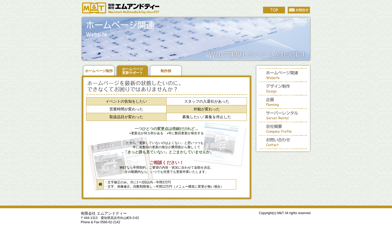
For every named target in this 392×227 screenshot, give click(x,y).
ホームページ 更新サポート (132, 71)
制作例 (166, 71)
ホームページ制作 (99, 71)
